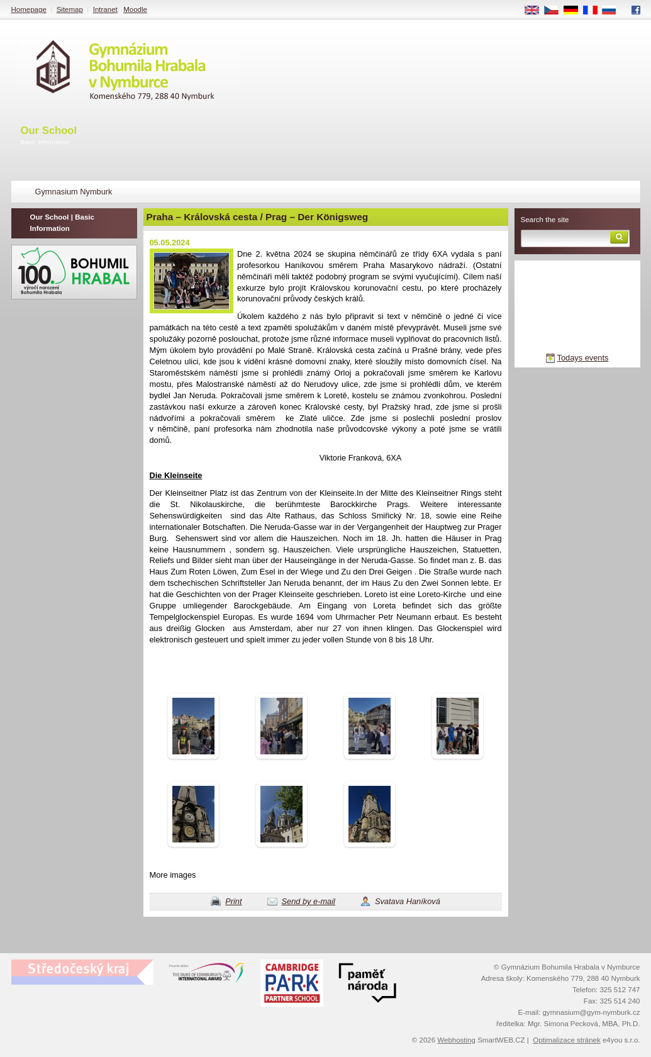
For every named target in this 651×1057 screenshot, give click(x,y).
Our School (49, 136)
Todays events (583, 357)
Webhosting (456, 1040)
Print (233, 901)
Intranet (105, 9)
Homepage (29, 9)
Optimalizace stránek (567, 1040)
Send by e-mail (308, 901)
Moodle (135, 9)
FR (594, 10)
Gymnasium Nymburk (74, 191)
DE (575, 10)
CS (555, 10)
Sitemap (70, 9)
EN (536, 10)
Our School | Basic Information (62, 222)
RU (613, 10)
